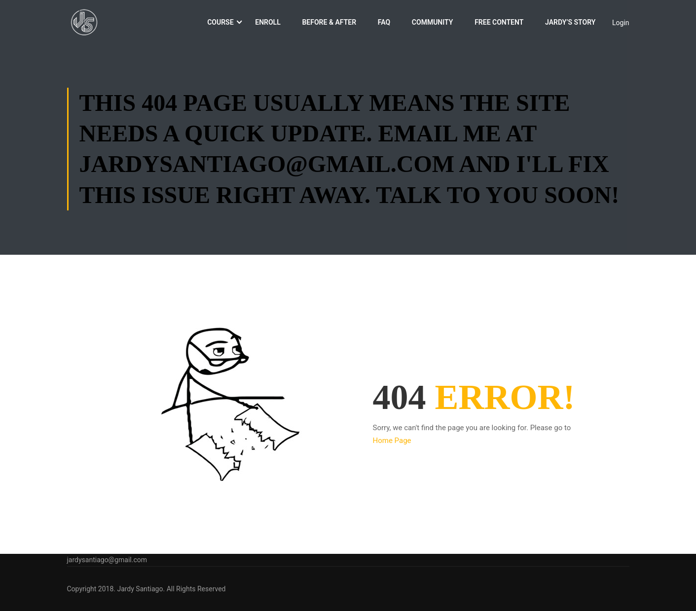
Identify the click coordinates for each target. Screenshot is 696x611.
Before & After (329, 24)
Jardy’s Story (570, 24)
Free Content (499, 24)
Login (620, 24)
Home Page (392, 444)
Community (432, 24)
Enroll (267, 24)
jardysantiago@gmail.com (107, 560)
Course (220, 24)
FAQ (384, 24)
